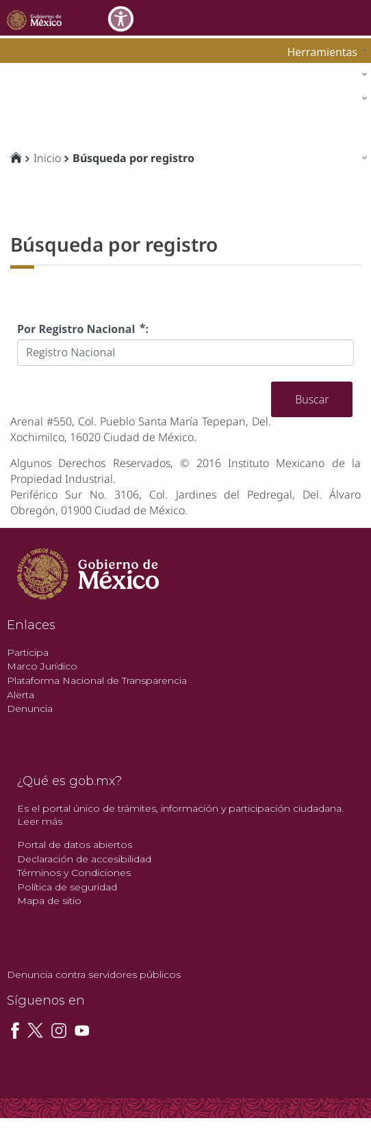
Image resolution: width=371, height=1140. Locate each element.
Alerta (20, 695)
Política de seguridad (67, 887)
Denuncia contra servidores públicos (94, 974)
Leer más (39, 821)
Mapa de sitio (49, 900)
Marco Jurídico (42, 666)
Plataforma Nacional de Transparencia (97, 680)
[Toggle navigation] (358, 17)
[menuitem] (324, 52)
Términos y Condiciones (74, 872)
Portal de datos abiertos (74, 844)
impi (22, 101)
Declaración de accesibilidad (84, 859)
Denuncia (30, 708)
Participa (28, 652)
